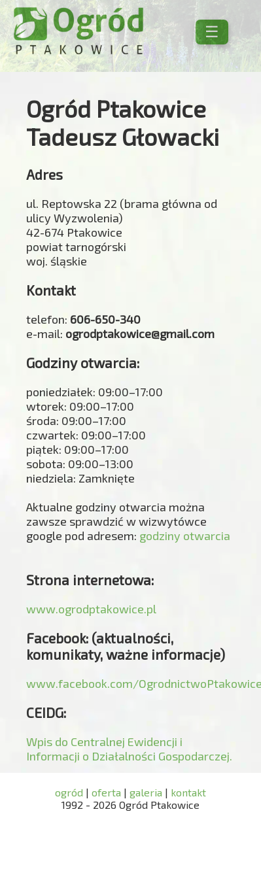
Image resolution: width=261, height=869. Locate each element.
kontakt (188, 792)
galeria (146, 792)
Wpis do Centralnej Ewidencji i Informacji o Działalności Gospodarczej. (129, 748)
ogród (70, 792)
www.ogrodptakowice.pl (91, 609)
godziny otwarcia (184, 535)
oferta (106, 792)
